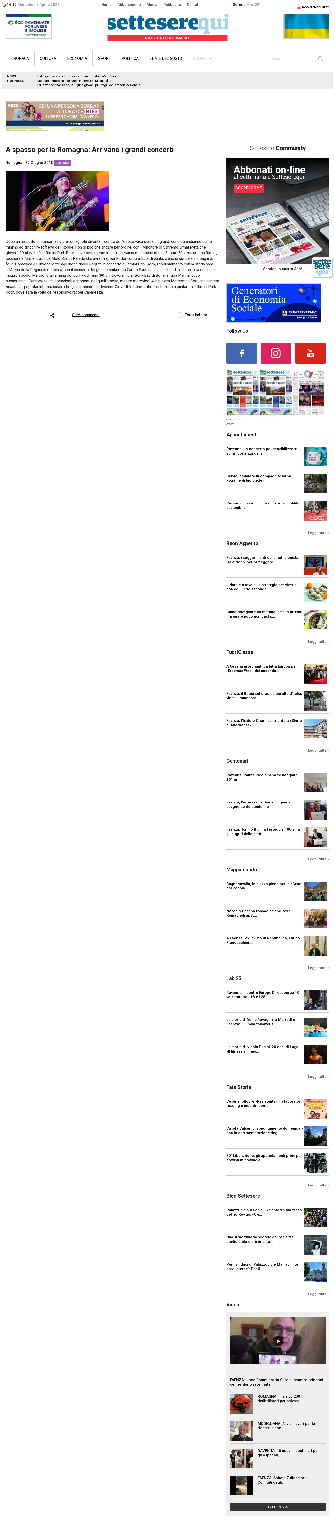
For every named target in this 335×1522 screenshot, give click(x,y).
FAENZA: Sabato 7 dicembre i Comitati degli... (283, 1480)
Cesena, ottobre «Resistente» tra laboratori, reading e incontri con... (264, 1103)
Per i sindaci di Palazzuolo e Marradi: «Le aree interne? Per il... (262, 1266)
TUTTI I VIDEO (278, 1507)
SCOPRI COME (248, 188)
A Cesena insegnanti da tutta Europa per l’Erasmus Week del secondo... (261, 668)
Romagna (14, 162)
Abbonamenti (129, 4)
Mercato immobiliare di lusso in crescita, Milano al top (75, 81)
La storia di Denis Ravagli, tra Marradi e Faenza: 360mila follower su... (260, 1022)
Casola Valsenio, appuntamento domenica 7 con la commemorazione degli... (265, 1130)
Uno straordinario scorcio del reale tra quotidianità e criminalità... (260, 1239)
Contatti (194, 4)
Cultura (48, 58)
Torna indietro (192, 315)
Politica (130, 58)
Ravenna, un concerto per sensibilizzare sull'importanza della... (261, 451)
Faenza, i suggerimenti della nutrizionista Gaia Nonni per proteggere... (262, 559)
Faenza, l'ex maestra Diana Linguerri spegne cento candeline (258, 804)
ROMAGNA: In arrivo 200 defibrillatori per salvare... (280, 1398)
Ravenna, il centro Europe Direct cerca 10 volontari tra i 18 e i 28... (262, 994)
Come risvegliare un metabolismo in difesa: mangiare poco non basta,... (264, 614)
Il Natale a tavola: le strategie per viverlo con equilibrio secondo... (261, 587)
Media (152, 4)
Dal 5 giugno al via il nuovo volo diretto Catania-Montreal (76, 76)
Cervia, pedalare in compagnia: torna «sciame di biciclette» (258, 478)
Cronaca (20, 58)
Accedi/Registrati (313, 7)
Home (106, 4)
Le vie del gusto (166, 58)
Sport (104, 58)
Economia (77, 58)
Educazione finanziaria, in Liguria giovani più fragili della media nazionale (88, 85)
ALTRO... (200, 58)
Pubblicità (172, 4)
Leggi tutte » (318, 533)
